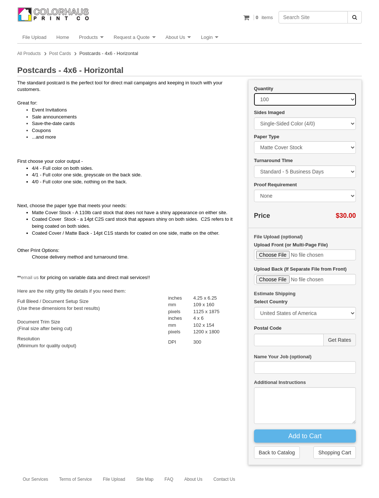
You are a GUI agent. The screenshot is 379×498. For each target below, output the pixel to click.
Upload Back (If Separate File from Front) (300, 269)
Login (207, 37)
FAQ (169, 479)
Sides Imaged (269, 112)
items (263, 17)
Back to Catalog (277, 452)
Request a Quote (132, 37)
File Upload (34, 37)
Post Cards (60, 53)
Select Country (271, 301)
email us (29, 277)
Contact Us (224, 479)
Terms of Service (75, 479)
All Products (29, 53)
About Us (175, 37)
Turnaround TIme (273, 160)
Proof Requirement (275, 184)
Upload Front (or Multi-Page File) (291, 245)
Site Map (144, 479)
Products (88, 37)
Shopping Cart (334, 452)
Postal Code (268, 328)
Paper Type (266, 136)
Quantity (263, 88)
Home (62, 37)
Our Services (35, 479)
